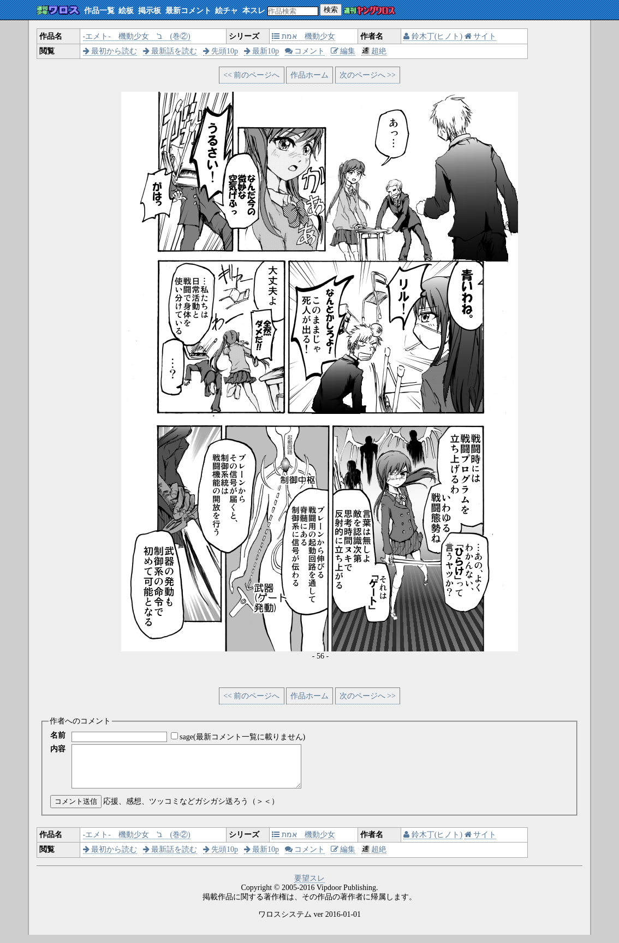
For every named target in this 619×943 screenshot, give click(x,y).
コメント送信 (76, 809)
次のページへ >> (368, 75)
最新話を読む (170, 51)
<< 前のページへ (251, 75)
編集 (343, 51)
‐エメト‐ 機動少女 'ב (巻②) (137, 36)
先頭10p (221, 51)
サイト (481, 36)
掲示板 (149, 11)
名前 (58, 735)
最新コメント (188, 11)
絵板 (126, 11)
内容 (58, 749)
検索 (331, 9)
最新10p (261, 51)
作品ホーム (309, 75)
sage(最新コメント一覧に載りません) (242, 737)
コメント (305, 51)
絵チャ (226, 11)
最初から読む (110, 51)
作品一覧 (99, 11)
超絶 (374, 51)
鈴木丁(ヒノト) (432, 36)
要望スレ (309, 886)
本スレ (253, 11)
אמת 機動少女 (303, 36)
